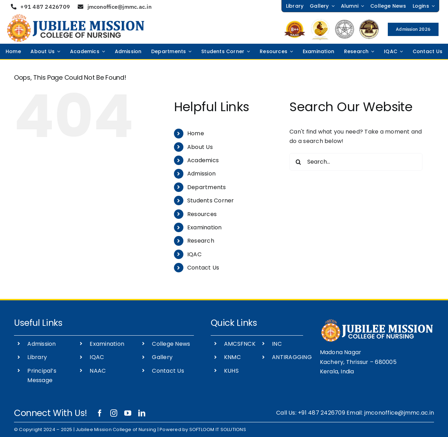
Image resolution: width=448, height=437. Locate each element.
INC (277, 344)
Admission (201, 174)
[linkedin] (141, 413)
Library (37, 357)
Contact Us (203, 268)
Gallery (162, 357)
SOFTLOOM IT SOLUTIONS (217, 429)
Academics (203, 160)
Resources (202, 214)
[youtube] (127, 413)
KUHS (231, 371)
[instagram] (113, 413)
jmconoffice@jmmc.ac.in (399, 413)
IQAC (194, 254)
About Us (200, 147)
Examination (204, 227)
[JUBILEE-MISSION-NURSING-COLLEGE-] (76, 17)
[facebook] (99, 413)
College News (171, 344)
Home (195, 133)
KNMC (232, 357)
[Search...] (355, 162)
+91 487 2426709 (321, 413)
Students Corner (210, 200)
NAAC (98, 371)
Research (200, 241)
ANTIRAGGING (292, 357)
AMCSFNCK (239, 344)
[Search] (298, 162)
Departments (206, 187)
